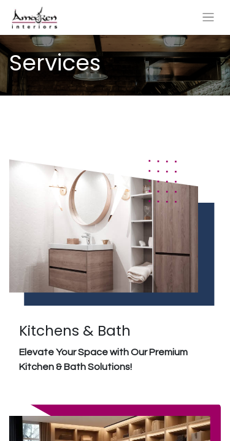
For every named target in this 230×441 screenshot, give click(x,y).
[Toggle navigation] (208, 17)
